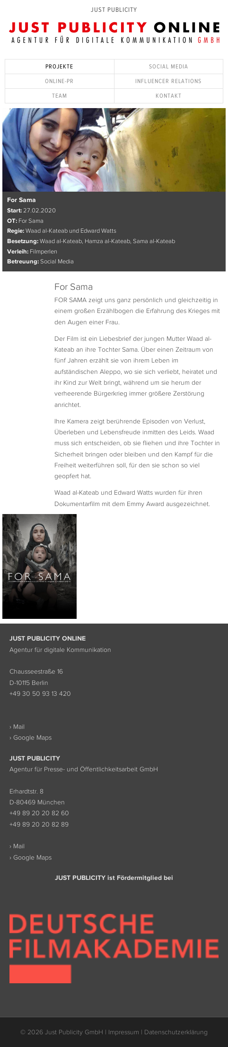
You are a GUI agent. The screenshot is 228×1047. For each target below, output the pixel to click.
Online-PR (59, 80)
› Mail (17, 726)
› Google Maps (30, 737)
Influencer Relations (168, 80)
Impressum (123, 1032)
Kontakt (169, 95)
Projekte (59, 66)
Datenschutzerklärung (176, 1032)
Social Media (168, 66)
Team (59, 95)
